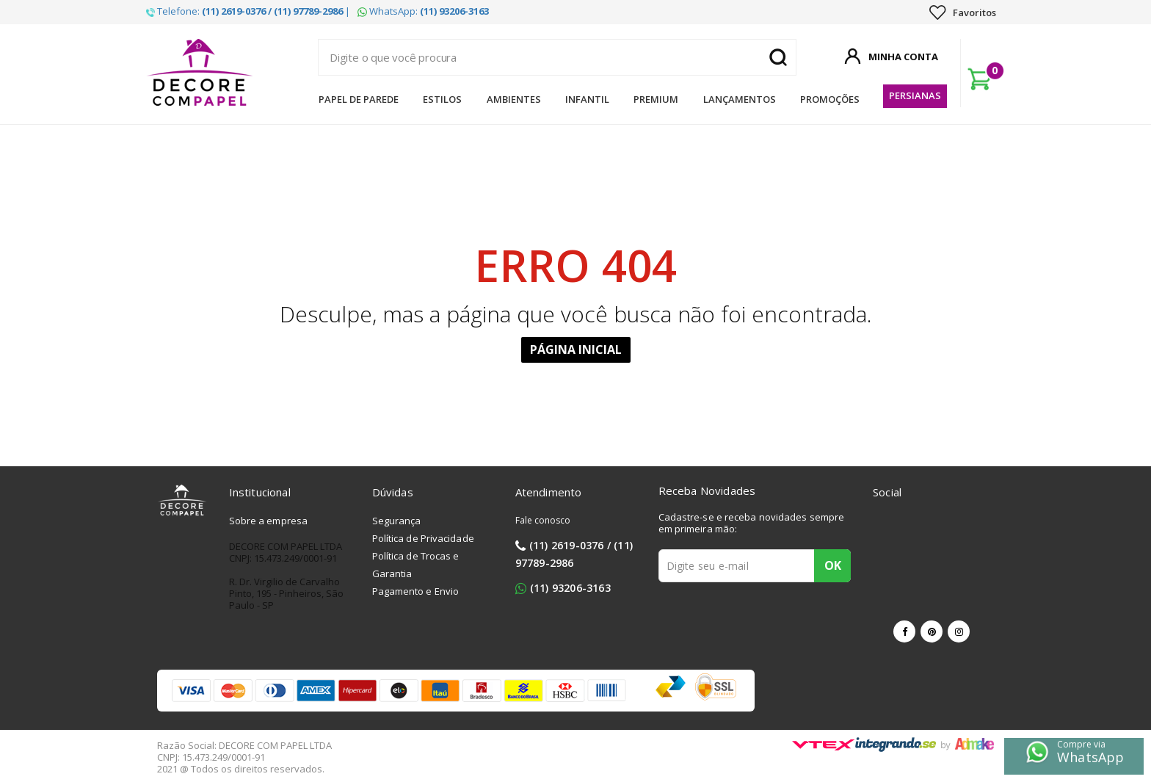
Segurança (396, 520)
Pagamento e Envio (416, 591)
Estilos (442, 99)
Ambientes (514, 99)
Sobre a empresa (268, 520)
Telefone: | (248, 11)
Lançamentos (739, 99)
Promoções (830, 99)
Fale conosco (543, 520)
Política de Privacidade (423, 538)
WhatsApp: (423, 11)
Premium (655, 99)
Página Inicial (576, 349)
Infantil (587, 99)
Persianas (915, 95)
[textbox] (557, 57)
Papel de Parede (359, 99)
